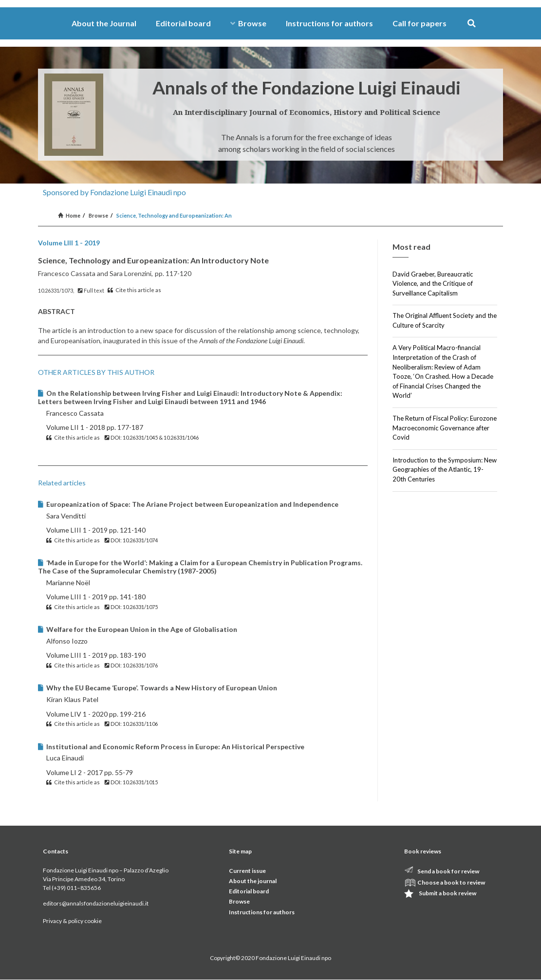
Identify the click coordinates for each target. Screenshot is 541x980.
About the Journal (104, 23)
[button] (472, 24)
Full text (91, 290)
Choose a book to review (451, 882)
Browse (248, 23)
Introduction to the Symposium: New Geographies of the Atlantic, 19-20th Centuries (444, 469)
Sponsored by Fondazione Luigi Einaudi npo (114, 192)
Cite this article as (134, 290)
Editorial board (183, 23)
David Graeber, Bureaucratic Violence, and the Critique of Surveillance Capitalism (432, 283)
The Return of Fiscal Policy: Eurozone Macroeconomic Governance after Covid (444, 427)
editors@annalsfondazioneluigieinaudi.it (96, 903)
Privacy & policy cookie (72, 921)
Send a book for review (448, 871)
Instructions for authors (329, 23)
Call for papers (419, 23)
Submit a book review (447, 893)
